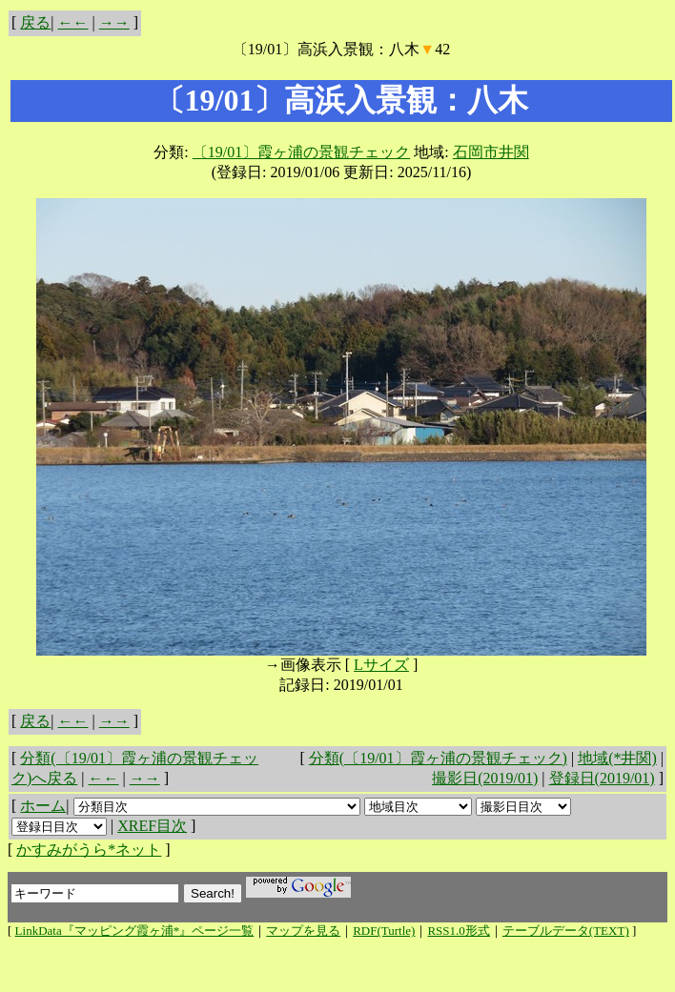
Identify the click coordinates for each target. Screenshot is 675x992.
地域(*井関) (617, 758)
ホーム (43, 806)
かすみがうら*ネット (88, 849)
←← (73, 22)
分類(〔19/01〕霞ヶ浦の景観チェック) (438, 758)
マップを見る (303, 930)
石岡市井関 (491, 152)
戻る (35, 22)
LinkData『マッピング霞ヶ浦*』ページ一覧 (135, 930)
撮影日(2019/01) (485, 778)
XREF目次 (152, 826)
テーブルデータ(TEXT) (565, 930)
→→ (114, 22)
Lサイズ (381, 665)
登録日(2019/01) (602, 778)
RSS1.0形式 (458, 930)
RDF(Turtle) (384, 930)
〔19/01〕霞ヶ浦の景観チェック (301, 152)
